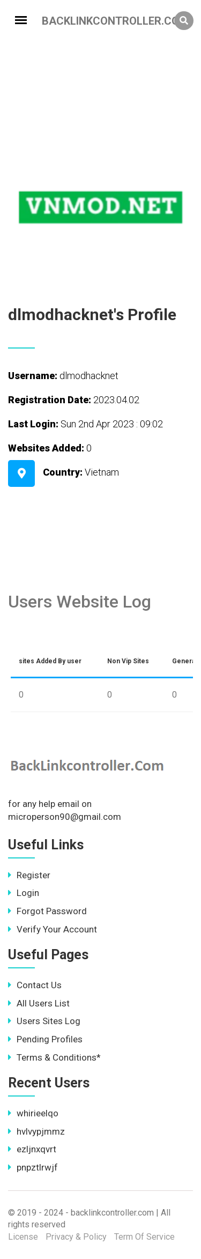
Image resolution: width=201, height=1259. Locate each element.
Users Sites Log (44, 1021)
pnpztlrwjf (33, 1167)
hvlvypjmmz (36, 1131)
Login (23, 892)
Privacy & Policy (76, 1237)
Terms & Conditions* (54, 1057)
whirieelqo (33, 1113)
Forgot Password (47, 911)
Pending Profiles (45, 1039)
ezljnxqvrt (32, 1149)
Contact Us (35, 985)
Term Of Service (144, 1237)
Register (29, 875)
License (23, 1237)
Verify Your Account (52, 929)
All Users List (39, 1003)
